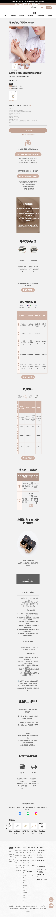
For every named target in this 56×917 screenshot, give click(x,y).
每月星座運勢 (25, 856)
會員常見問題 (18, 850)
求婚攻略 (25, 899)
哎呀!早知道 (25, 894)
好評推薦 (25, 871)
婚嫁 (24, 890)
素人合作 (42, 906)
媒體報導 (25, 866)
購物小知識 (18, 865)
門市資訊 (49, 7)
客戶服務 (50, 16)
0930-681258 (40, 852)
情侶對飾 (30, 16)
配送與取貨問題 (18, 856)
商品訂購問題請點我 (28, 134)
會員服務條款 (23, 908)
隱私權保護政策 (14, 908)
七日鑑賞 (24, 906)
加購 (30, 105)
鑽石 (5, 16)
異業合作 (36, 906)
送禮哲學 (25, 881)
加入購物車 (28, 130)
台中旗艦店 (40, 847)
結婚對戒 (21, 16)
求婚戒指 (13, 16)
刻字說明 (11, 100)
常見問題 (18, 906)
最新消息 (25, 861)
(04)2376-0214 (41, 850)
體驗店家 (25, 876)
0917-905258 (30, 852)
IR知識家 (24, 851)
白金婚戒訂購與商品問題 (18, 869)
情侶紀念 (25, 886)
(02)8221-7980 (31, 850)
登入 (33, 7)
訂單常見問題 (18, 852)
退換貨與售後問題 (18, 861)
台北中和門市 (31, 847)
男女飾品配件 (40, 16)
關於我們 (11, 906)
